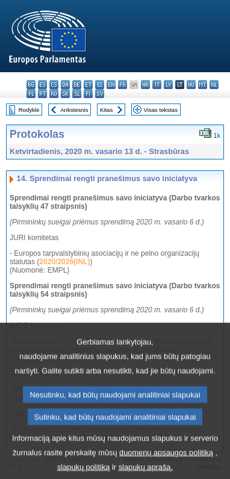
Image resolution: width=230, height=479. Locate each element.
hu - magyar (191, 84)
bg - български (31, 84)
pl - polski (31, 93)
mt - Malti (202, 84)
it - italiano (156, 84)
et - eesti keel (88, 84)
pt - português (42, 93)
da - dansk (65, 84)
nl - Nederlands (214, 84)
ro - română (53, 93)
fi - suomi (88, 93)
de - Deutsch (76, 84)
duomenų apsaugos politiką (166, 468)
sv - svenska (99, 93)
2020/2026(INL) (64, 262)
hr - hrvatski (145, 84)
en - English (111, 84)
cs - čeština (53, 84)
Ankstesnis (74, 110)
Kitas (106, 110)
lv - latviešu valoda (168, 84)
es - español (42, 84)
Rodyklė (29, 110)
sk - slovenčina (65, 93)
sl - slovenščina (76, 93)
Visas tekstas (161, 110)
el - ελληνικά (99, 84)
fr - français (122, 84)
